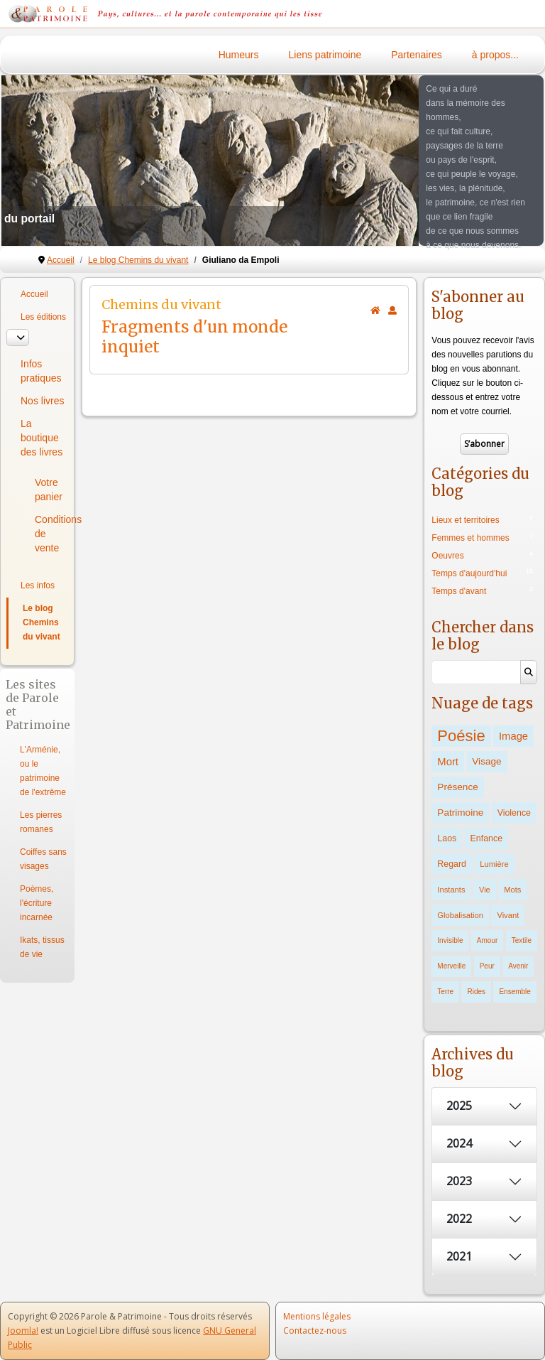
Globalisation (460, 915)
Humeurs (239, 54)
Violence (514, 813)
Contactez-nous (314, 1330)
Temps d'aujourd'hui (469, 573)
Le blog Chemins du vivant (41, 622)
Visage (486, 761)
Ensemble (514, 991)
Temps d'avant (458, 591)
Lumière (494, 864)
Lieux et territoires (465, 520)
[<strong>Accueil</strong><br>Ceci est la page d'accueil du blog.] (375, 310)
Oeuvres (447, 556)
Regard (451, 864)
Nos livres (42, 400)
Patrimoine (460, 812)
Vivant (508, 915)
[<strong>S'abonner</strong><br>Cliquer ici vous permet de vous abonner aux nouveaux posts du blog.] (392, 310)
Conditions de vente (51, 534)
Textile (522, 940)
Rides (476, 991)
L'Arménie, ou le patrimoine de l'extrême (43, 771)
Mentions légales (317, 1316)
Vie (484, 889)
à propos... (495, 54)
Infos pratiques (41, 371)
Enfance (486, 838)
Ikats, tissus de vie (42, 947)
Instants (451, 889)
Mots (512, 889)
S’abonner (484, 444)
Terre (445, 991)
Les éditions (43, 317)
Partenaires (416, 54)
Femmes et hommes (470, 538)
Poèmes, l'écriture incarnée (36, 903)
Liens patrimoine (325, 54)
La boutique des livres (41, 438)
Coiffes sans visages (43, 859)
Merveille (451, 966)
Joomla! (23, 1330)
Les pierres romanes (41, 822)
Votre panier (48, 489)
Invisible (450, 940)
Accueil (34, 294)
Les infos (38, 585)
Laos (446, 838)
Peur (487, 966)
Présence (457, 787)
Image (513, 736)
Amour (487, 940)
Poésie (461, 736)
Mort (447, 761)
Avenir (518, 966)
